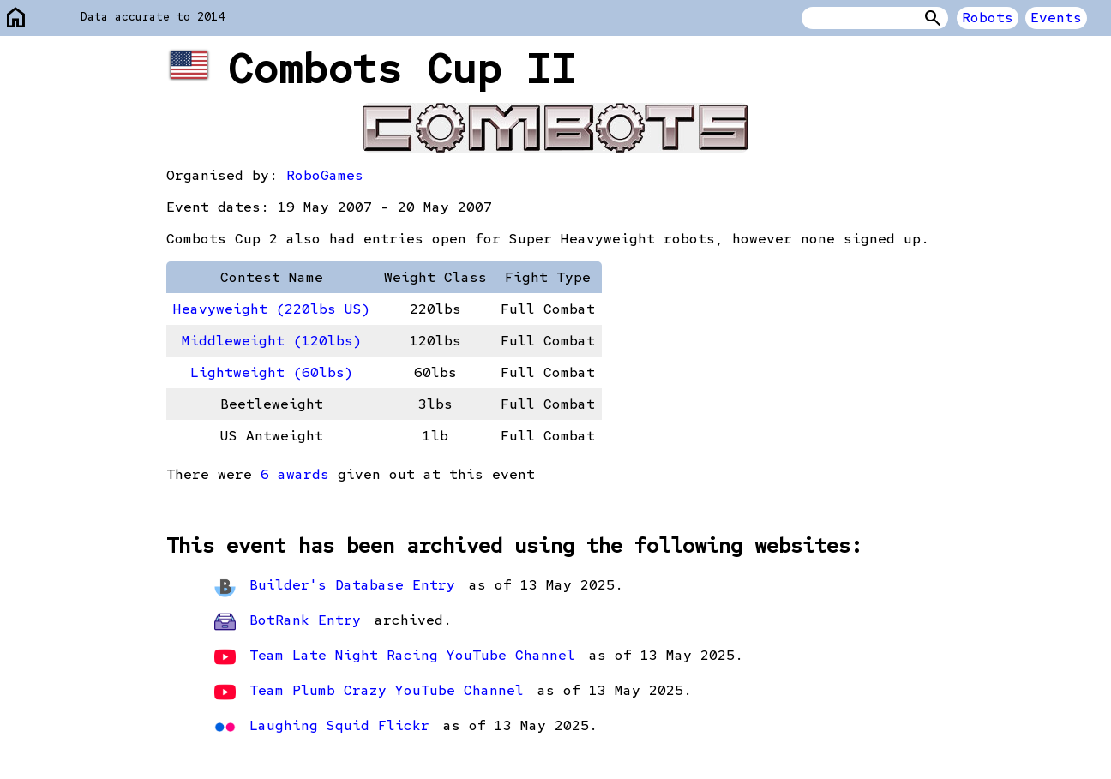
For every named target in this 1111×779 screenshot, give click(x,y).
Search (932, 18)
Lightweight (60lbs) (271, 372)
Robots (987, 18)
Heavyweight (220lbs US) (271, 309)
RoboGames (324, 175)
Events (1056, 18)
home (16, 18)
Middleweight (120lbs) (272, 341)
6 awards (295, 474)
